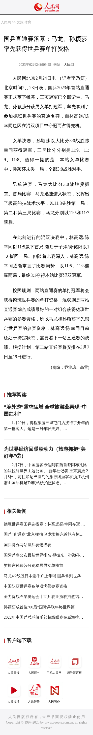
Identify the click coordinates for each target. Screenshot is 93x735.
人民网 (6, 22)
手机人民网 (54, 663)
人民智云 (34, 692)
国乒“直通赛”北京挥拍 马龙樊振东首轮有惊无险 (46, 534)
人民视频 (14, 692)
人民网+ (34, 663)
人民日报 (14, 663)
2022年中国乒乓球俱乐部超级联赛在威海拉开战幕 (47, 617)
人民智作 (54, 692)
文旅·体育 (24, 22)
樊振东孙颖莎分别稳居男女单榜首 (33, 565)
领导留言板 (75, 663)
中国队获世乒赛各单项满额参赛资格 (35, 586)
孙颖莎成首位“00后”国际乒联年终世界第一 (41, 607)
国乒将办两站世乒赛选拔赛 (27, 545)
